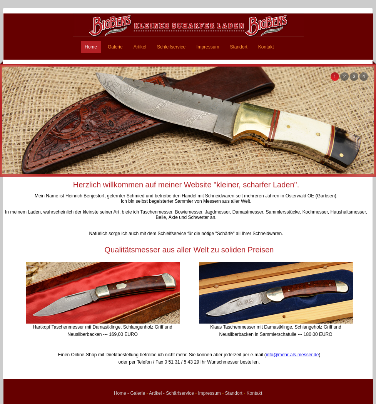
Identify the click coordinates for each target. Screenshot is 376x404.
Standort (238, 47)
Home (91, 47)
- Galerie (136, 393)
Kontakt (266, 47)
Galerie (115, 47)
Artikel (140, 47)
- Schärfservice (178, 393)
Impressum (207, 47)
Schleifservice (171, 47)
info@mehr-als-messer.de (292, 354)
